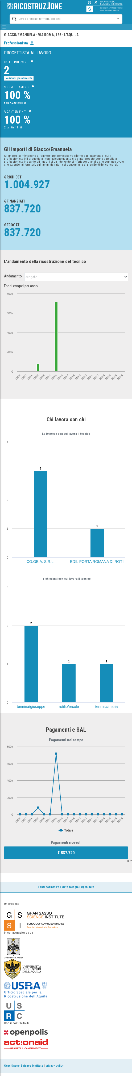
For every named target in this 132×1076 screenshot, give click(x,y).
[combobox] (61, 18)
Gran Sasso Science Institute (23, 1065)
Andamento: (13, 276)
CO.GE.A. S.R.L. (41, 561)
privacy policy (55, 1065)
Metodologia (70, 887)
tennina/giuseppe (31, 706)
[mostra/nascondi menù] (4, 27)
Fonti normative (48, 887)
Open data (87, 887)
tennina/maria (106, 706)
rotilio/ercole (69, 706)
